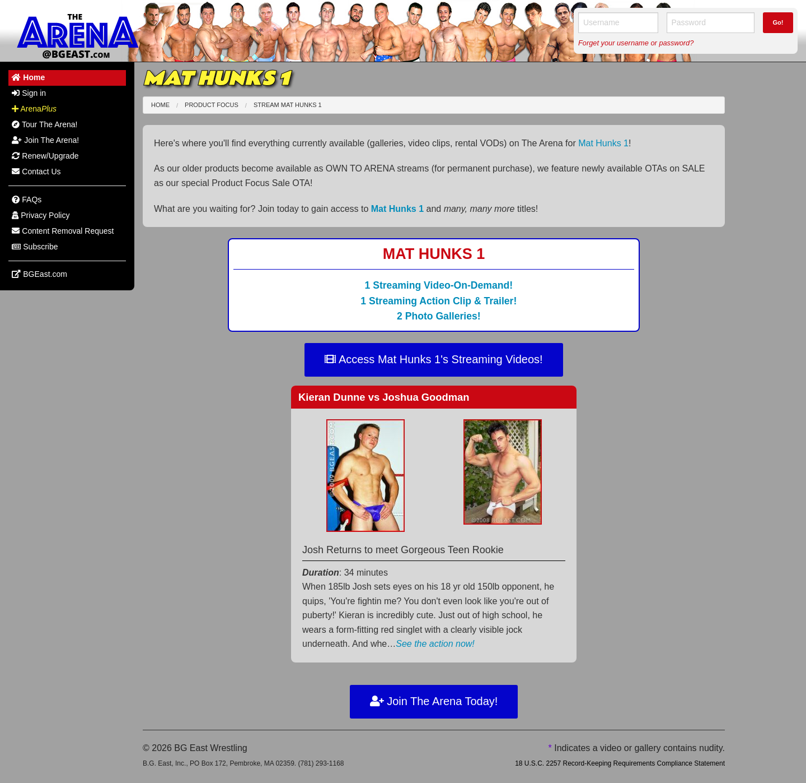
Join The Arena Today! (434, 701)
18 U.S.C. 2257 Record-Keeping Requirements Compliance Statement (620, 763)
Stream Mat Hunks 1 (288, 104)
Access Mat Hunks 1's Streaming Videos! (433, 359)
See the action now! (435, 643)
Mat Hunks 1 (603, 143)
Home (160, 104)
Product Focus (211, 104)
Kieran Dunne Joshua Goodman (384, 397)
